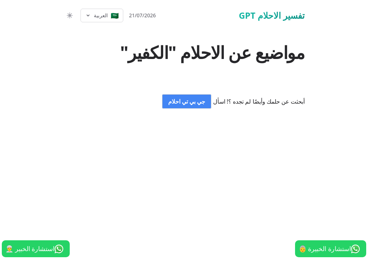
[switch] (69, 15)
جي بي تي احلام (186, 101)
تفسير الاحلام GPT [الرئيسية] (272, 15)
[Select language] (101, 15)
